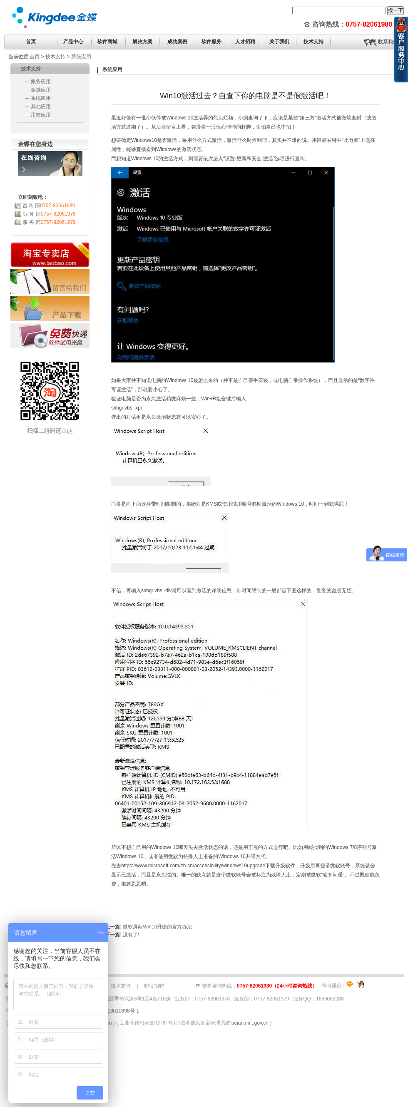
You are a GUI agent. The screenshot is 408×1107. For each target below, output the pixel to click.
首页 (31, 42)
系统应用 (81, 57)
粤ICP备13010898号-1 (114, 1011)
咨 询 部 (48, 205)
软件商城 (107, 42)
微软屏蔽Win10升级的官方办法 (157, 927)
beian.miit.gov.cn (250, 1023)
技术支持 (55, 57)
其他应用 (41, 106)
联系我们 (388, 42)
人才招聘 (245, 42)
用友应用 (41, 115)
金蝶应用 (41, 90)
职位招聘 (154, 986)
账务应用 (41, 81)
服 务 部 (49, 222)
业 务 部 (49, 214)
